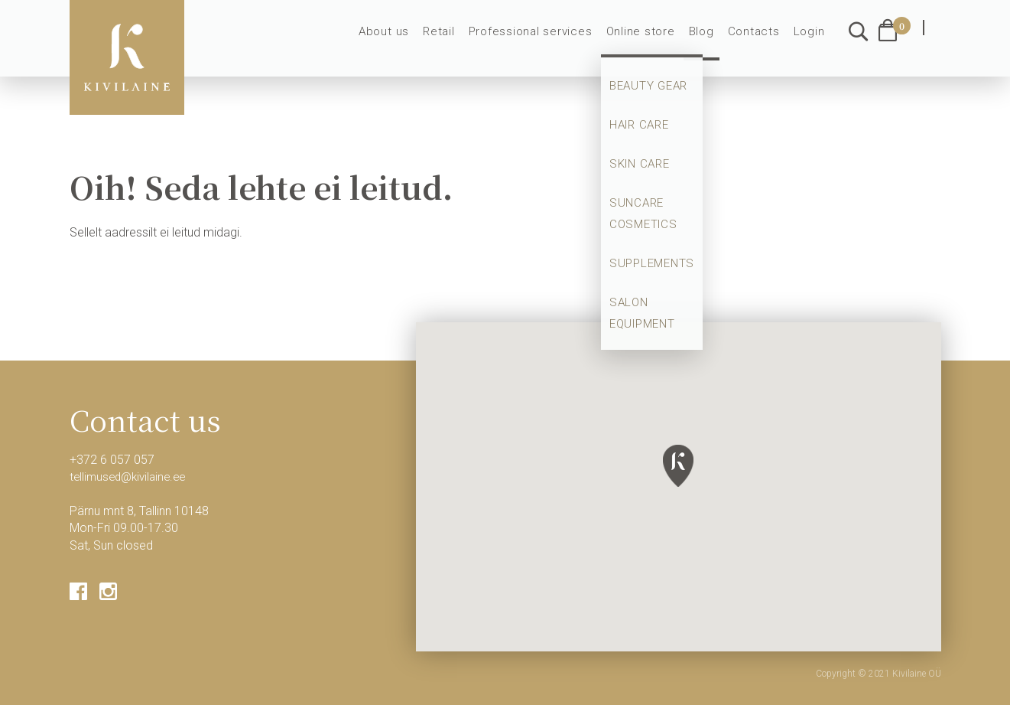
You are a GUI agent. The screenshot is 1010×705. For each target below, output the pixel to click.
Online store (648, 40)
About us (406, 40)
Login (810, 40)
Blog (707, 40)
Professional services (544, 40)
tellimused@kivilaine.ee (131, 476)
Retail (458, 40)
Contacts (756, 40)
